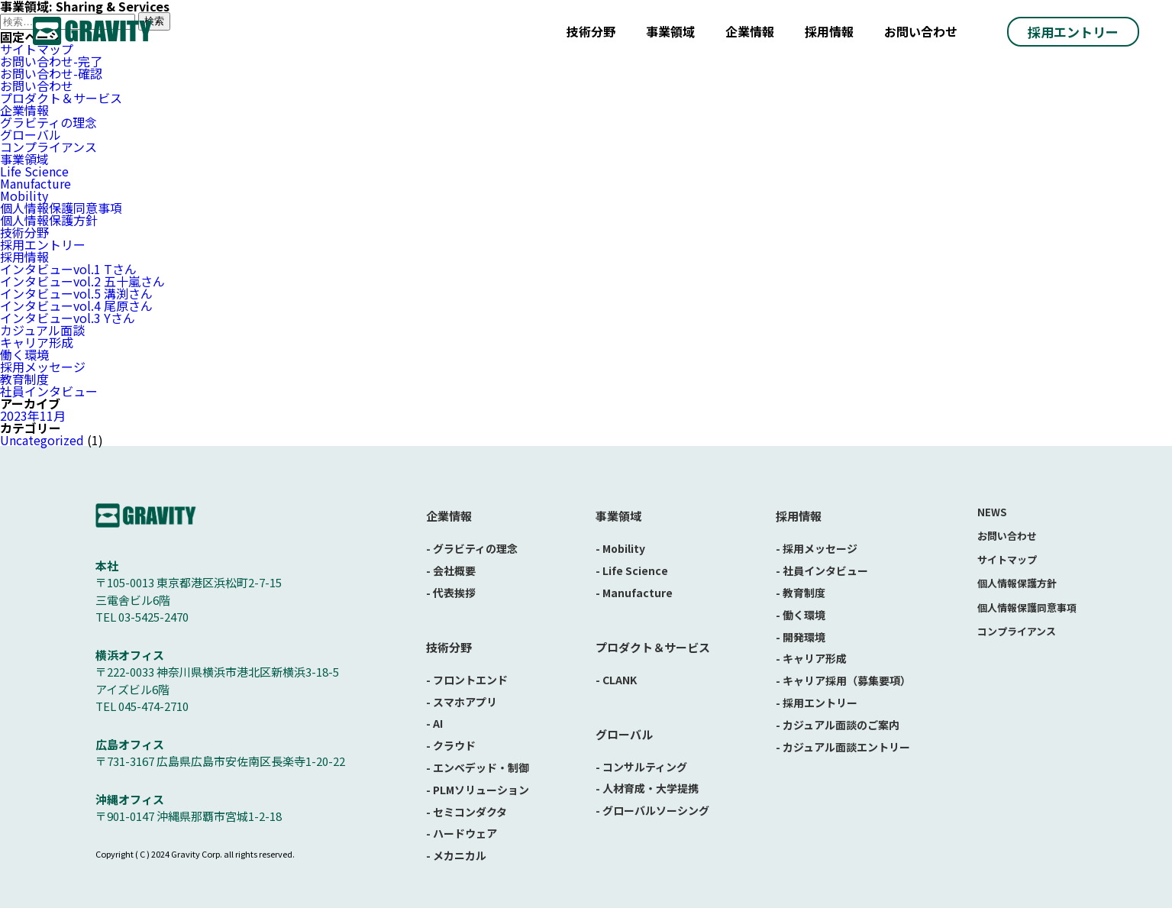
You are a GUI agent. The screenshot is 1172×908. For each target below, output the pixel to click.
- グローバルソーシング (652, 810)
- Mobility (620, 548)
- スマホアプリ (461, 701)
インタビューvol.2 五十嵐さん (82, 281)
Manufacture (35, 183)
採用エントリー (1073, 31)
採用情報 (829, 31)
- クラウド (451, 745)
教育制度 (24, 379)
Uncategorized (42, 440)
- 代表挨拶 (451, 592)
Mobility (24, 195)
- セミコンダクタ (466, 811)
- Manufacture (634, 592)
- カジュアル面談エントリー (843, 747)
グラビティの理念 (48, 122)
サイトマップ (1007, 559)
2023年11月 (33, 415)
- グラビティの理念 (472, 548)
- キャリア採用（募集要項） (843, 680)
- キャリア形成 (811, 658)
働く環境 (24, 354)
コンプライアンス (48, 146)
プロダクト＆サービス (61, 98)
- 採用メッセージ (816, 548)
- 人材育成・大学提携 (647, 788)
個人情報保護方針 (49, 220)
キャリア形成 (36, 342)
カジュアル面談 (42, 330)
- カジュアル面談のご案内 (837, 724)
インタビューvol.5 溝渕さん (76, 293)
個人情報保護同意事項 (61, 208)
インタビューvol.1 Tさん (68, 269)
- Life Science (632, 570)
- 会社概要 (451, 570)
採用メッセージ (43, 366)
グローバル (30, 134)
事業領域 (670, 31)
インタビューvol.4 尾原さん (76, 305)
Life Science (34, 171)
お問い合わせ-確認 (51, 73)
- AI (434, 723)
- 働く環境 (800, 614)
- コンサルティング (641, 766)
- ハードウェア (461, 833)
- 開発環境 (800, 637)
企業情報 (749, 31)
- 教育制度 (800, 592)
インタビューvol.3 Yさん (67, 318)
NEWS (991, 512)
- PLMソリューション (477, 789)
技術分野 (591, 31)
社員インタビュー (49, 391)
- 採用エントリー (816, 702)
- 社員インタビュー (822, 570)
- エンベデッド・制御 (477, 767)
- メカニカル (456, 855)
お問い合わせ (920, 31)
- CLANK (616, 679)
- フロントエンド (467, 679)
